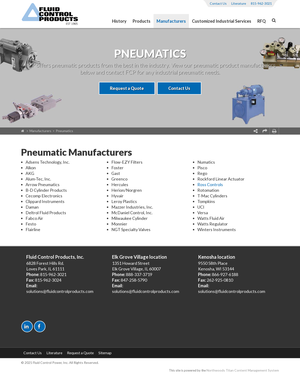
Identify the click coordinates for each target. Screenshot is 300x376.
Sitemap (105, 352)
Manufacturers (171, 21)
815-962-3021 (261, 3)
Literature (238, 3)
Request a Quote (127, 88)
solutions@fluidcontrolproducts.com (59, 291)
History (119, 21)
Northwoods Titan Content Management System (242, 370)
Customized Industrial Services (221, 21)
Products (141, 21)
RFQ (261, 21)
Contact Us (218, 3)
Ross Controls (210, 184)
